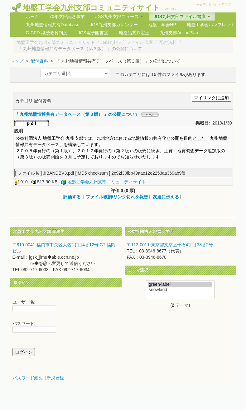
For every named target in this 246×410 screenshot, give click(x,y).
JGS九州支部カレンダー (113, 24)
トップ (16, 61)
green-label (180, 284)
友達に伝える (166, 196)
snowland (180, 289)
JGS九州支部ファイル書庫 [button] (182, 16)
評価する (72, 196)
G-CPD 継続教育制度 (46, 32)
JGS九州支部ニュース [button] (119, 16)
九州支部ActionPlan (179, 32)
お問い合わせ (208, 4)
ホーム (32, 16)
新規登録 (55, 377)
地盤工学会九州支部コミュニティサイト (91, 7)
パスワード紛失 (27, 377)
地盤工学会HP (162, 24)
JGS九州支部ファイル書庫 (126, 42)
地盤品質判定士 (134, 32)
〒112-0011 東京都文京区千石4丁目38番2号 (170, 244)
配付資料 (168, 42)
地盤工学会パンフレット (211, 24)
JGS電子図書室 (93, 32)
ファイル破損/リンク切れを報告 (117, 196)
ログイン (227, 4)
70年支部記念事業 (67, 16)
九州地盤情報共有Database (53, 24)
